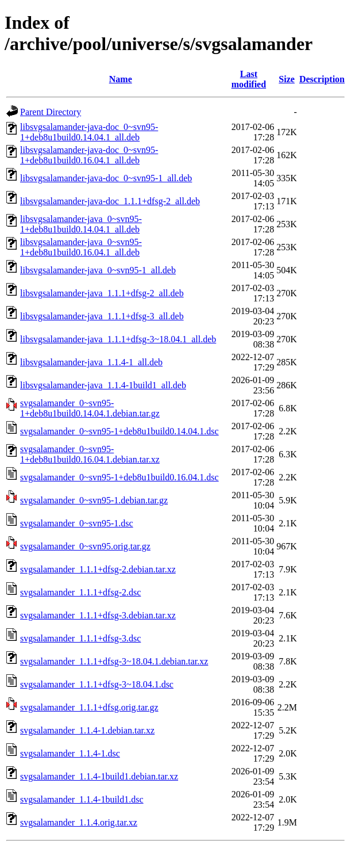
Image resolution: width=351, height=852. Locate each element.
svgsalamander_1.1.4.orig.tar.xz (78, 822)
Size (287, 79)
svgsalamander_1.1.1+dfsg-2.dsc (80, 592)
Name (120, 79)
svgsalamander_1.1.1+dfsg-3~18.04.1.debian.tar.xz (114, 661)
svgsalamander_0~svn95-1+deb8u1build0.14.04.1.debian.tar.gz (90, 408)
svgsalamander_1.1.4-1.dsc (70, 753)
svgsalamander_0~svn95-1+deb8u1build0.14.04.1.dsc (119, 431)
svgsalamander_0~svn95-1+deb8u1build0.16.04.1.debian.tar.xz (90, 454)
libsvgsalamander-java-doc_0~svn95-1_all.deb (106, 178)
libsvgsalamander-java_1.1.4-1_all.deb (91, 362)
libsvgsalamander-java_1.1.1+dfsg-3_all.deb (102, 316)
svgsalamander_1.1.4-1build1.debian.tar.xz (99, 776)
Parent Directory (50, 112)
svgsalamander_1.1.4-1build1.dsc (82, 799)
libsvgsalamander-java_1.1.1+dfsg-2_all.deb (102, 293)
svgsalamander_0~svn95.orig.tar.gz (85, 546)
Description (322, 79)
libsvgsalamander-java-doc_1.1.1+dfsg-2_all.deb (110, 201)
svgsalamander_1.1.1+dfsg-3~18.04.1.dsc (96, 684)
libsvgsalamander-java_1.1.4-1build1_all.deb (103, 385)
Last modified (249, 79)
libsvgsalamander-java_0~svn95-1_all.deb (98, 270)
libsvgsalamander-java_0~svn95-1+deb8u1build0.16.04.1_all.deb (81, 247)
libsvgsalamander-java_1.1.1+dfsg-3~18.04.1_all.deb (118, 339)
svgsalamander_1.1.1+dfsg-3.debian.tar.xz (98, 615)
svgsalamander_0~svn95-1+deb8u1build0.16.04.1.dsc (119, 477)
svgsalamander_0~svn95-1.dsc (76, 523)
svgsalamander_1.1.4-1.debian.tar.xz (87, 730)
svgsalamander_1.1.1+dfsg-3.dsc (80, 638)
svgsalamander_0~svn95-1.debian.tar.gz (94, 500)
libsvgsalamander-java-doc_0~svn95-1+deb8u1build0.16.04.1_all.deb (89, 155)
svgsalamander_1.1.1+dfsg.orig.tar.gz (89, 707)
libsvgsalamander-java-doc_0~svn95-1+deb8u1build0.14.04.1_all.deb (89, 132)
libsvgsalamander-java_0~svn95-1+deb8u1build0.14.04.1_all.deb (81, 224)
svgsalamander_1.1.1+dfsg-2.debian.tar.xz (98, 569)
